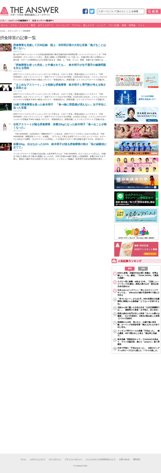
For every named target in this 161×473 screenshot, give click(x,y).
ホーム (4, 25)
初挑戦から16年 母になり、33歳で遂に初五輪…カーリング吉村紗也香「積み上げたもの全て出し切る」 (138, 324)
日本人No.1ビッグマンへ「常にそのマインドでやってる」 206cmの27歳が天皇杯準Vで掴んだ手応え (138, 292)
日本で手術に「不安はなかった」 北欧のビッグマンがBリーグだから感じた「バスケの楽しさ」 (138, 349)
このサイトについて (37, 459)
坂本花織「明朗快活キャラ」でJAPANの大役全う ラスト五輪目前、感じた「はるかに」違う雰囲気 (138, 341)
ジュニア (101, 25)
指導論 (132, 25)
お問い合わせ (124, 459)
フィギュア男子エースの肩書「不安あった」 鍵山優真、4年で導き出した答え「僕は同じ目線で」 (138, 333)
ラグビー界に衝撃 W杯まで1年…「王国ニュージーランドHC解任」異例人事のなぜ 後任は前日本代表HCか (138, 284)
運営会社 (136, 459)
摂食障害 (26, 31)
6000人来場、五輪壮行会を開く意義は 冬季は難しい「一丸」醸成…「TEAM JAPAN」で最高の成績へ (138, 275)
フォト (141, 25)
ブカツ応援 (113, 25)
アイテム (76, 25)
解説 (33, 25)
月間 (143, 268)
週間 (130, 268)
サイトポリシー (55, 459)
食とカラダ (88, 25)
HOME (2, 31)
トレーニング (62, 25)
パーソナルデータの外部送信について (101, 459)
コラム (13, 25)
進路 (124, 25)
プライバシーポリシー (73, 459)
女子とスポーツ (45, 25)
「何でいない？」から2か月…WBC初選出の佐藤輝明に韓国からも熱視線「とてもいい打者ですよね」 (138, 301)
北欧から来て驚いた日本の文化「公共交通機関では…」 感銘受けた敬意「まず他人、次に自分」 (138, 308)
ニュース (23, 25)
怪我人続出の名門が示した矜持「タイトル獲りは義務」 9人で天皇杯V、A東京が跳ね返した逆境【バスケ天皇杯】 (138, 316)
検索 (153, 11)
